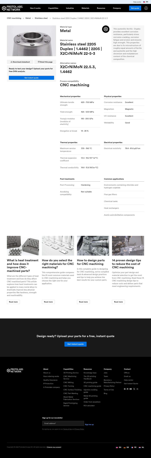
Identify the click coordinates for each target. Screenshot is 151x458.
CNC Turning (68, 386)
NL (141, 447)
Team (106, 376)
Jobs (105, 373)
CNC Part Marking (70, 393)
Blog (105, 393)
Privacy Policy (109, 386)
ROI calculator (89, 405)
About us (46, 373)
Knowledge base (90, 373)
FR (133, 447)
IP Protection (48, 383)
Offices (126, 373)
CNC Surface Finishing (72, 390)
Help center (128, 380)
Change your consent (54, 447)
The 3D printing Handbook (90, 377)
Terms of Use (109, 390)
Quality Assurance (50, 380)
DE (126, 447)
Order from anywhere (92, 402)
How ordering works (51, 376)
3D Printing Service (71, 373)
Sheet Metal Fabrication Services (71, 398)
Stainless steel (41, 18)
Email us (127, 376)
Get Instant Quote (131, 383)
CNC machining (14, 18)
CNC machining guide (92, 386)
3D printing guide (90, 382)
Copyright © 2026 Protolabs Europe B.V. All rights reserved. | (34, 447)
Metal (28, 18)
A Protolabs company (51, 387)
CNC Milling (68, 382)
